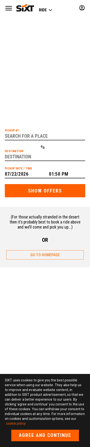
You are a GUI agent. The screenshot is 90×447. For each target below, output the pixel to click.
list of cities (49, 81)
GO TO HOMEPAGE (45, 255)
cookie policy (16, 423)
